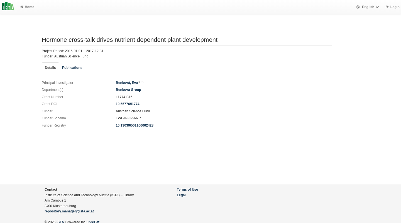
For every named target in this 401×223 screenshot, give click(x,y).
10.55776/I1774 (128, 104)
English (368, 7)
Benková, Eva (129, 83)
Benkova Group (128, 90)
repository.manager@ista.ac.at (69, 211)
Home (27, 7)
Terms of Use (187, 190)
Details (50, 68)
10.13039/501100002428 (135, 125)
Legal (181, 195)
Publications (72, 68)
